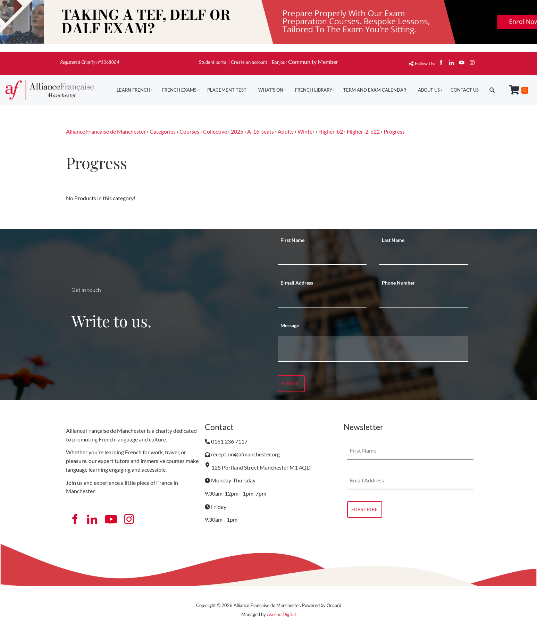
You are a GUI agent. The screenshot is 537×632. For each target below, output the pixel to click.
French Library (313, 90)
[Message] (373, 349)
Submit (291, 383)
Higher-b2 (330, 131)
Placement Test (226, 90)
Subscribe (364, 509)
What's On (270, 90)
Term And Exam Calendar (374, 90)
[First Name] (322, 256)
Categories (163, 131)
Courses (189, 131)
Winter (305, 131)
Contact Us (465, 90)
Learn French (133, 90)
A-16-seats (260, 131)
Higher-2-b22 (363, 131)
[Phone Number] (423, 298)
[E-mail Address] (322, 298)
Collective (215, 131)
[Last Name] (423, 256)
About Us (429, 90)
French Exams (179, 90)
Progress (394, 131)
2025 (237, 131)
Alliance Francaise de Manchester (106, 131)
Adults (286, 131)
